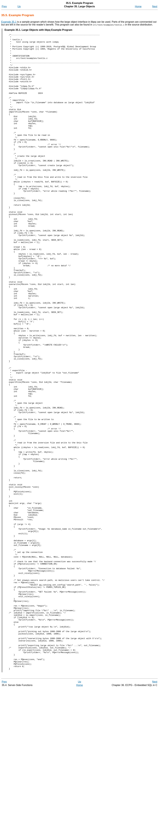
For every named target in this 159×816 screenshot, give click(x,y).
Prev (4, 6)
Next (154, 6)
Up (19, 6)
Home (138, 6)
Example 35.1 (8, 22)
